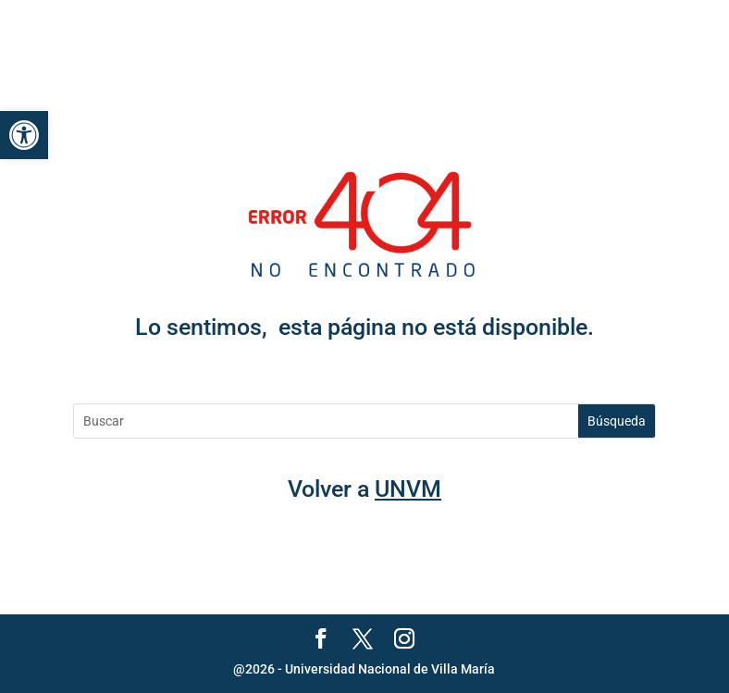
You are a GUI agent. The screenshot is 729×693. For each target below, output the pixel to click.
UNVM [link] (408, 489)
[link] (24, 135)
